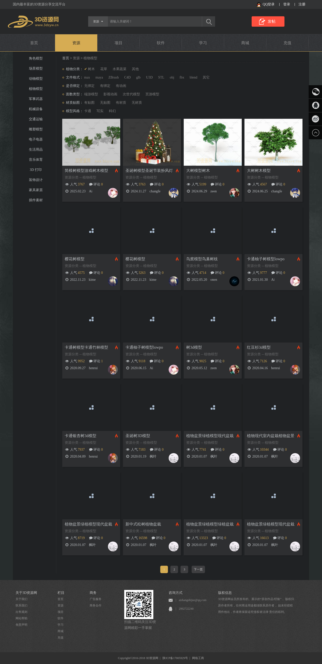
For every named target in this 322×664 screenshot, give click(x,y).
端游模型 (91, 94)
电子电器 (36, 139)
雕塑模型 (36, 129)
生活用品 (36, 149)
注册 (302, 4)
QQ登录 (269, 4)
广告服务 (95, 599)
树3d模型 (194, 347)
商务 (93, 593)
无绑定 (89, 86)
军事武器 (36, 99)
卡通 (87, 111)
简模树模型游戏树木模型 (86, 170)
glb (138, 77)
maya (99, 77)
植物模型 (36, 89)
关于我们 (21, 599)
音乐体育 (36, 159)
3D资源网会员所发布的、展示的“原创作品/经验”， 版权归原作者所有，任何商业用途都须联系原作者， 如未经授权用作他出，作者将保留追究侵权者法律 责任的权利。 (256, 605)
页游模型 (152, 94)
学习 (203, 43)
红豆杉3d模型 (259, 347)
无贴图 (105, 102)
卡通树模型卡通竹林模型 (86, 347)
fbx (182, 77)
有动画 (121, 86)
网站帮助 (21, 618)
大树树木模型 (259, 170)
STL (161, 77)
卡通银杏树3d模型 (80, 436)
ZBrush (113, 77)
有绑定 (105, 86)
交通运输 (36, 119)
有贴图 (89, 102)
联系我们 (21, 605)
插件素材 (36, 200)
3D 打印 (36, 170)
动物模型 (36, 78)
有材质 (121, 102)
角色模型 (36, 58)
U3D (149, 77)
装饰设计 (36, 180)
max (87, 77)
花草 (103, 69)
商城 (245, 43)
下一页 (198, 569)
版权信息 (225, 593)
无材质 (137, 102)
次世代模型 (131, 94)
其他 (135, 69)
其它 (206, 77)
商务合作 (95, 605)
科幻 (112, 111)
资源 (76, 43)
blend (193, 77)
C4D (127, 77)
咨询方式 (175, 593)
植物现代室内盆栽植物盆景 (270, 436)
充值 (287, 43)
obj (172, 77)
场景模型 (36, 68)
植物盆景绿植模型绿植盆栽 (210, 524)
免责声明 (21, 624)
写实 (100, 111)
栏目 (61, 593)
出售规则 (21, 612)
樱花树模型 (74, 259)
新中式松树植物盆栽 (143, 524)
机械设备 (36, 109)
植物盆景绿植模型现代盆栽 (210, 436)
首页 (34, 43)
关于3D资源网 (26, 593)
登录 (286, 4)
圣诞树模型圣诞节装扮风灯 (149, 170)
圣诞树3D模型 (137, 436)
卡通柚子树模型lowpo (265, 259)
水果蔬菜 (119, 69)
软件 (161, 43)
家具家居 (36, 190)
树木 (91, 69)
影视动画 (110, 94)
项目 (118, 43)
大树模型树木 (198, 170)
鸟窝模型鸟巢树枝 (202, 259)
